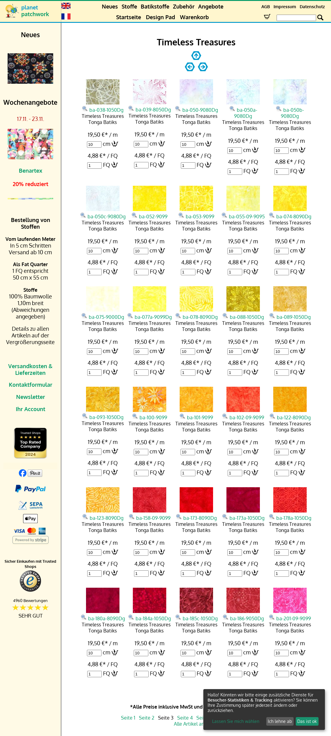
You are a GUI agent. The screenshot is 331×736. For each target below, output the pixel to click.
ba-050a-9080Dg (243, 109)
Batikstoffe (155, 6)
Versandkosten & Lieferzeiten (30, 369)
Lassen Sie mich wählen (235, 721)
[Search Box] (296, 18)
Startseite (128, 17)
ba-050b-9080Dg (290, 109)
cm (106, 143)
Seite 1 (128, 718)
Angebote (210, 6)
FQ (106, 164)
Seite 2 (146, 718)
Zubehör (184, 6)
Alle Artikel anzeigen (196, 724)
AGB (265, 6)
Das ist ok (307, 721)
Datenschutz (312, 6)
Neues (110, 6)
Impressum (285, 6)
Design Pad (160, 17)
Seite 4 (185, 718)
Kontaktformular (30, 384)
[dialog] (264, 709)
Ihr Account (30, 409)
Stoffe (129, 6)
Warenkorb (194, 17)
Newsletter (30, 396)
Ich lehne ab (280, 721)
